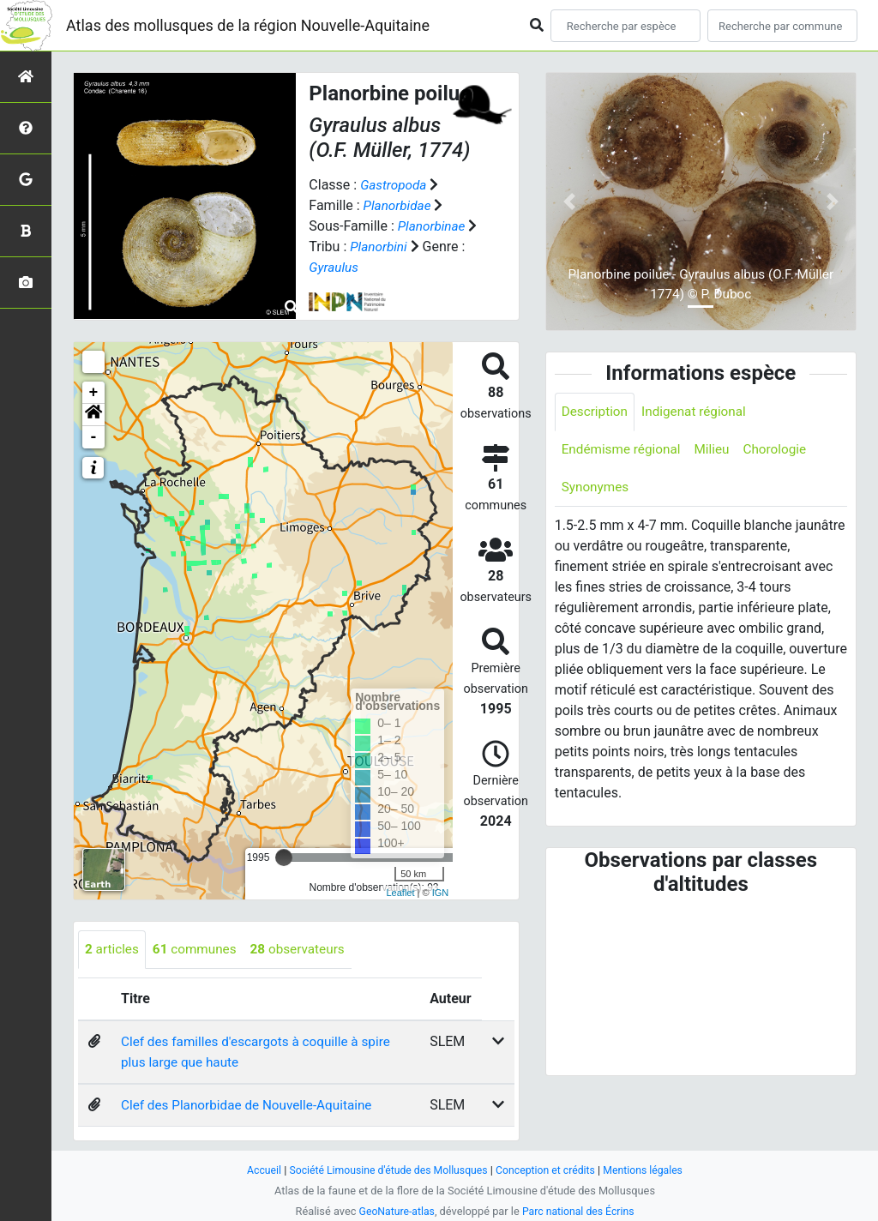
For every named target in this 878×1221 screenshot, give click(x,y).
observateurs (305, 949)
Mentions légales (650, 1170)
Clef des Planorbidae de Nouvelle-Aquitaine (252, 1106)
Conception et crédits (549, 1170)
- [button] (94, 437)
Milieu (718, 450)
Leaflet (400, 892)
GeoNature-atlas (394, 1211)
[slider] (283, 857)
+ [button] (94, 392)
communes (199, 949)
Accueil (256, 1170)
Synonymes (597, 489)
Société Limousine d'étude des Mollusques (385, 1170)
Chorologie (783, 450)
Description (596, 412)
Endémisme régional (624, 450)
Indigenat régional (700, 412)
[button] (93, 415)
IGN (440, 892)
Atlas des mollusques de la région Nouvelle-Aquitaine (248, 25)
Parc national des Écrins (580, 1211)
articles (113, 949)
